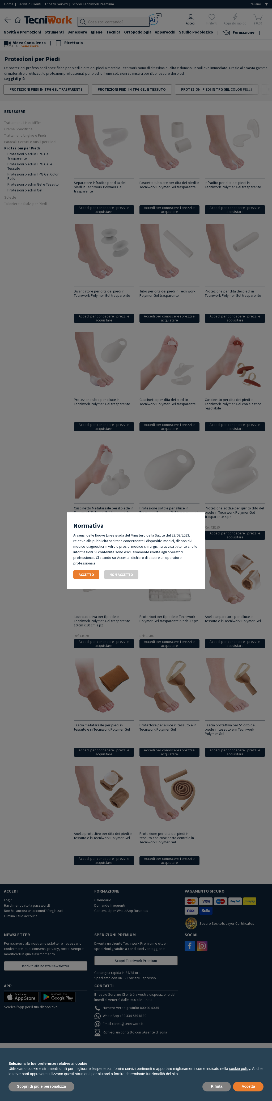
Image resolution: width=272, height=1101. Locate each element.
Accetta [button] (248, 1086)
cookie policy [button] (239, 1068)
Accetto (86, 574)
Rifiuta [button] (217, 1086)
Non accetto (121, 574)
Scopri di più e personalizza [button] (41, 1086)
